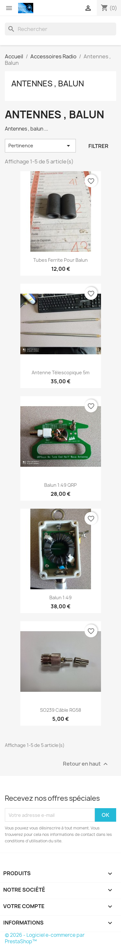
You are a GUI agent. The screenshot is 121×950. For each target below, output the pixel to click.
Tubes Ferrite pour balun (60, 260)
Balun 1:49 (60, 597)
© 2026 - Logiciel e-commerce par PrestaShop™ (45, 938)
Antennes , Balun (47, 83)
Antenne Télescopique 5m (60, 372)
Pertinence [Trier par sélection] (40, 146)
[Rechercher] (60, 29)
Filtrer (98, 146)
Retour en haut (86, 764)
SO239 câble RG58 (60, 710)
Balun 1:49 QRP (60, 485)
